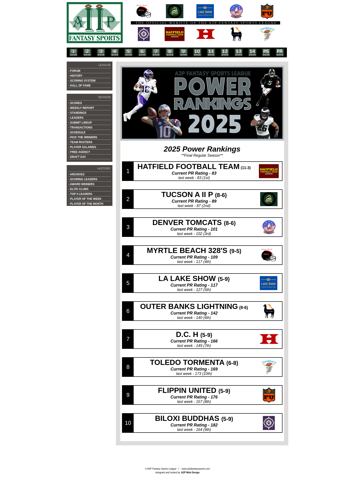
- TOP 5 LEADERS (80, 194)
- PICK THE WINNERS (82, 137)
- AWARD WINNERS (81, 184)
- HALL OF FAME (79, 85)
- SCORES (75, 103)
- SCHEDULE (76, 132)
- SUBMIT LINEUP (80, 122)
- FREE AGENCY (79, 152)
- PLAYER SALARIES (82, 147)
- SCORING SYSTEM (81, 80)
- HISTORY (75, 75)
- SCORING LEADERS (82, 179)
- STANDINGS (77, 112)
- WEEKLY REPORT (81, 108)
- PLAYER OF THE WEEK (84, 199)
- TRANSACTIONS (80, 127)
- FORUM (74, 71)
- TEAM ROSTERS (80, 142)
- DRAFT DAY (77, 157)
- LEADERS (76, 117)
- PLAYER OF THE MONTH (85, 203)
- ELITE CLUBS (78, 189)
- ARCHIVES (76, 174)
